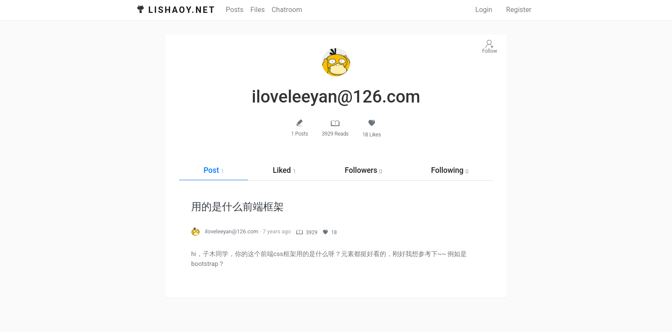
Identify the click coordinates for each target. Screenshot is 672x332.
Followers (363, 170)
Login (483, 10)
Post (214, 170)
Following (449, 170)
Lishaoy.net (182, 10)
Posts (234, 10)
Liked (284, 170)
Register (518, 10)
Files (257, 10)
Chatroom (287, 10)
